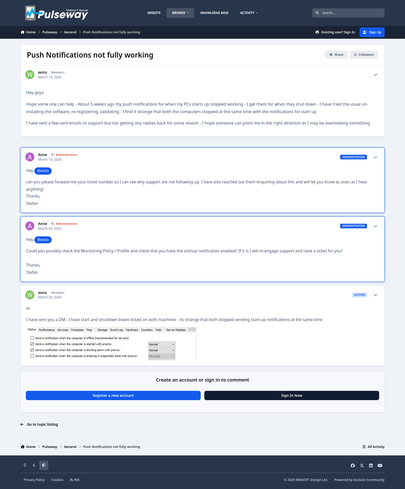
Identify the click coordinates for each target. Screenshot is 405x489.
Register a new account (113, 395)
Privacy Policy (34, 480)
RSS (75, 480)
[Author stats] (375, 74)
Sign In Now (291, 395)
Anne (42, 154)
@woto (43, 170)
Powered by (359, 480)
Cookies (57, 480)
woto (42, 72)
